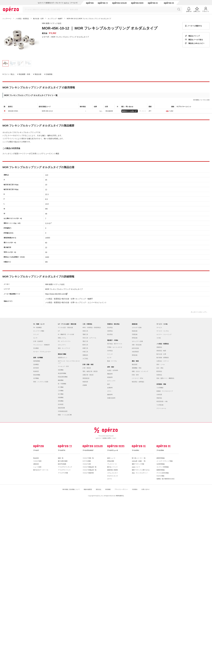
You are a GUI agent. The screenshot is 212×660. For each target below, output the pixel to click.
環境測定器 (86, 378)
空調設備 (134, 334)
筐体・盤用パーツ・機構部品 (165, 378)
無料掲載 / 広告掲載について (71, 489)
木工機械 (60, 387)
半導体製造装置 (62, 411)
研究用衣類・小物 (162, 401)
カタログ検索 (37, 461)
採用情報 (108, 489)
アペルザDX (160, 450)
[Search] (102, 10)
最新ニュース (111, 458)
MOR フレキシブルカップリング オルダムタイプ (70, 36)
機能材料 (110, 374)
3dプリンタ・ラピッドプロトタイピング (69, 362)
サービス (159, 327)
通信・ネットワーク (64, 348)
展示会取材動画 (62, 461)
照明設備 (134, 338)
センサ (35, 338)
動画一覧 (60, 458)
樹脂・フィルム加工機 (64, 415)
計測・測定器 (87, 368)
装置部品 (159, 375)
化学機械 (36, 378)
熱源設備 (134, 331)
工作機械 (60, 391)
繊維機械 (60, 380)
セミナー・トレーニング (164, 334)
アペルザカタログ (88, 450)
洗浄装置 (60, 404)
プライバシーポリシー (121, 489)
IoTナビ (109, 479)
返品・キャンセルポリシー (140, 473)
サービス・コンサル (163, 331)
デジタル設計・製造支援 (65, 327)
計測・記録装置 (38, 341)
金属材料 (110, 388)
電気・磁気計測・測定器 (90, 371)
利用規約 (134, 489)
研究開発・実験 (161, 384)
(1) (8, 74)
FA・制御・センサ (38, 324)
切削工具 (85, 331)
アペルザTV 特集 (63, 473)
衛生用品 (110, 334)
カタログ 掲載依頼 (88, 473)
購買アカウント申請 (138, 464)
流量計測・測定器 (88, 375)
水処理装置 (135, 352)
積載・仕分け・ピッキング (140, 371)
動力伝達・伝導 (161, 354)
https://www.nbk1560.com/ (56, 294)
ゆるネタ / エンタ (112, 476)
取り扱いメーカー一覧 (138, 458)
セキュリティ (62, 345)
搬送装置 (134, 364)
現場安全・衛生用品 (113, 324)
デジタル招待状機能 (163, 473)
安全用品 (110, 327)
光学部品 (110, 351)
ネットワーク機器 (38, 331)
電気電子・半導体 (112, 340)
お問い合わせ (145, 489)
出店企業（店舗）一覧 (138, 461)
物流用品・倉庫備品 (138, 382)
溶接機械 (60, 397)
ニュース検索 (37, 467)
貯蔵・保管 (135, 375)
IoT (59, 331)
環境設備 (134, 355)
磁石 (108, 384)
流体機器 (36, 364)
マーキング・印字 (63, 366)
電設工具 (85, 341)
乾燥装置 (36, 371)
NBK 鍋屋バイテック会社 (51, 23)
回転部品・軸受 (161, 351)
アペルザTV (61, 450)
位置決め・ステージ (163, 361)
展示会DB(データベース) (40, 470)
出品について (136, 467)
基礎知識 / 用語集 (112, 470)
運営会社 (98, 489)
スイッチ (36, 334)
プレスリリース (112, 464)
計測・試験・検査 (88, 364)
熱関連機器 (36, 361)
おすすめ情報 (87, 461)
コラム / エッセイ (112, 473)
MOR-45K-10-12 (47, 111)
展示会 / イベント (112, 467)
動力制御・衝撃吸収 (163, 358)
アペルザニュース (112, 450)
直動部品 (159, 347)
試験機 (85, 385)
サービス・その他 (162, 324)
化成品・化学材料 (112, 370)
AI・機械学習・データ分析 (66, 334)
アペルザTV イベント (64, 470)
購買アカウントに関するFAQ (141, 470)
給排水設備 (135, 348)
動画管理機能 (161, 470)
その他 (159, 338)
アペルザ (36, 450)
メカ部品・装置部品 (163, 344)
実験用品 (159, 398)
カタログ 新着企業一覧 (89, 470)
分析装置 (159, 395)
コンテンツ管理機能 (163, 467)
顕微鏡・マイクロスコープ (165, 391)
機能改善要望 (88, 489)
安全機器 (36, 348)
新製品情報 (110, 461)
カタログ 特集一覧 (88, 458)
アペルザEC (135, 450)
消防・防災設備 (136, 345)
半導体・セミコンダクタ (114, 347)
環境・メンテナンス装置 (40, 382)
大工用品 (85, 359)
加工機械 (60, 394)
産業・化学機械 (38, 358)
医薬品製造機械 (62, 377)
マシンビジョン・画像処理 (41, 345)
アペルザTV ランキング (65, 467)
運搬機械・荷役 (136, 368)
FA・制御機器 (37, 327)
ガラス (109, 391)
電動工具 (85, 334)
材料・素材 (110, 367)
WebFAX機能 (160, 476)
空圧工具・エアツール (89, 338)
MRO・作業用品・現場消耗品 (92, 327)
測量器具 (85, 355)
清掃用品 (110, 331)
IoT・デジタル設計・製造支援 (67, 324)
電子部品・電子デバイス (114, 344)
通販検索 (36, 464)
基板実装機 (61, 408)
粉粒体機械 (36, 375)
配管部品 (159, 371)
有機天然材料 (111, 398)
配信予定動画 (62, 464)
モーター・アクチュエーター (42, 352)
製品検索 (36, 458)
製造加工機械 (62, 354)
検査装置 (85, 382)
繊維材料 (110, 395)
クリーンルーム (161, 408)
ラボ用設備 (160, 405)
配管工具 (85, 345)
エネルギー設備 (136, 327)
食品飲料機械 (62, 373)
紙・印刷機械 (62, 384)
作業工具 (85, 352)
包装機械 (60, 370)
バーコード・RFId (137, 378)
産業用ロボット (62, 358)
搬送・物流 (135, 361)
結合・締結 (160, 368)
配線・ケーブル (112, 361)
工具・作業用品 (87, 324)
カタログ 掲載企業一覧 (89, 467)
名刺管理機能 (161, 464)
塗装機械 (60, 401)
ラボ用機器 (160, 388)
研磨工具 (85, 348)
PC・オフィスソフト (64, 341)
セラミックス (111, 381)
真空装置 (36, 368)
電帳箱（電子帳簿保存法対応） (166, 479)
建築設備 (134, 324)
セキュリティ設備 (137, 341)
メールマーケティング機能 (165, 461)
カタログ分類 (87, 464)
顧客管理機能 (161, 458)
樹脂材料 (110, 377)
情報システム (62, 338)
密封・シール (161, 364)
